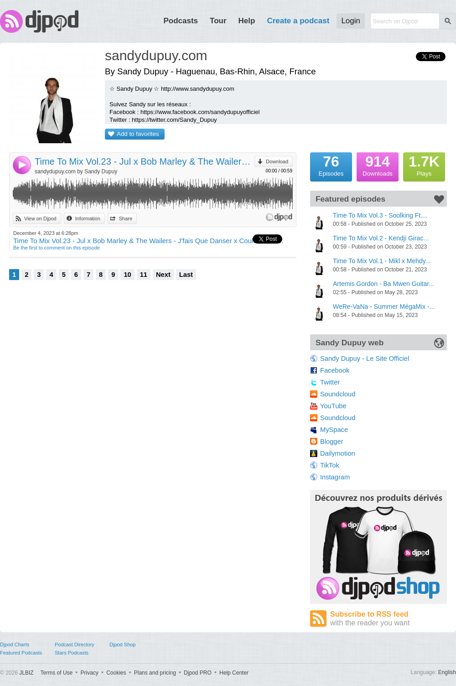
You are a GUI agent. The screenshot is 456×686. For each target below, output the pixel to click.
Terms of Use (57, 673)
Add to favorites (138, 133)
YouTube (333, 406)
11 (143, 274)
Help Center (234, 673)
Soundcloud (337, 394)
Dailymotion (337, 453)
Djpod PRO (198, 673)
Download (277, 161)
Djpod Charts (14, 644)
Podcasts (180, 20)
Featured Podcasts (21, 652)
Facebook (334, 370)
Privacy (89, 673)
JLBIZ (26, 673)
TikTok (329, 465)
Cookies (116, 673)
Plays (424, 164)
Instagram (335, 477)
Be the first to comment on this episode (56, 247)
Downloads (378, 164)
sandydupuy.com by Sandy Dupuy (76, 171)
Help (246, 20)
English (447, 672)
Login (350, 20)
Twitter (330, 382)
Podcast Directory (74, 644)
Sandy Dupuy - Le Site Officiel (364, 358)
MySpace (334, 429)
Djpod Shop (122, 644)
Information (87, 218)
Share (125, 218)
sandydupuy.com (156, 55)
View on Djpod (40, 218)
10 (127, 274)
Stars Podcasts (71, 652)
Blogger (331, 441)
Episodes (331, 164)
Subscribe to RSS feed (388, 618)
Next (163, 274)
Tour (218, 20)
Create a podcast (298, 20)
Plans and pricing (155, 673)
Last (186, 274)
